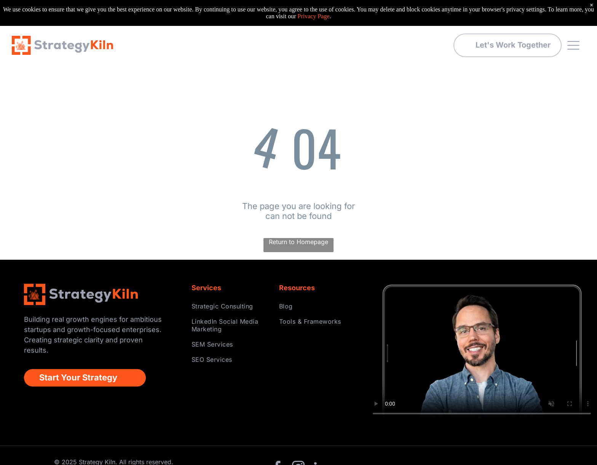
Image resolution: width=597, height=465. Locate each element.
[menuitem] (230, 280)
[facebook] (277, 442)
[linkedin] (319, 442)
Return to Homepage (298, 216)
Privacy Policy (552, 442)
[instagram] (298, 442)
